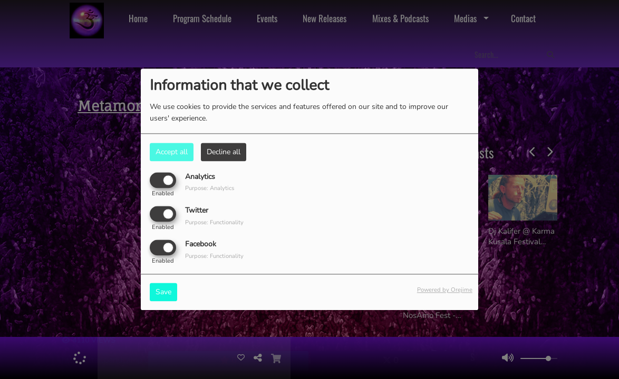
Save (163, 292)
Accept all (172, 152)
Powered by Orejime (444, 290)
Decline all (223, 152)
